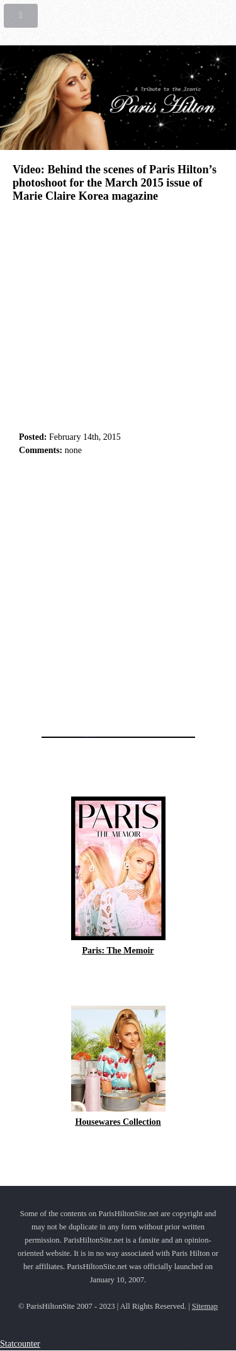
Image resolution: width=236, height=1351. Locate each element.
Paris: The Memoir (118, 950)
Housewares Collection (117, 1122)
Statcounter (20, 1343)
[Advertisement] (118, 592)
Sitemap (205, 1306)
